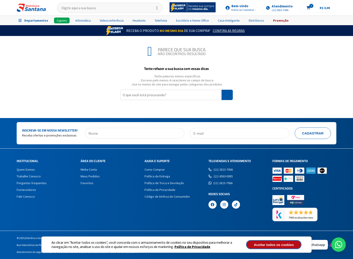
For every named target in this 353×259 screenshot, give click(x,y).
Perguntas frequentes (32, 183)
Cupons (62, 20)
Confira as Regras (229, 30)
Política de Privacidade (192, 247)
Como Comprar (155, 169)
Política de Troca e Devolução (164, 183)
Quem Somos (26, 169)
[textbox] (110, 8)
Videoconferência (112, 20)
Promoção (281, 20)
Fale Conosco (26, 196)
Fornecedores (26, 190)
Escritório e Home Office (192, 20)
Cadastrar (313, 133)
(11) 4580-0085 (220, 176)
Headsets (139, 20)
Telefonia (161, 20)
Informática (83, 20)
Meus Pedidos (90, 176)
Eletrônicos (256, 20)
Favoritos (87, 183)
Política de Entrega (157, 176)
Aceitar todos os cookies (277, 245)
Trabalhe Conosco (29, 176)
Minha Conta (89, 169)
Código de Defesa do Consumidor (167, 196)
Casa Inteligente (229, 20)
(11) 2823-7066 (220, 169)
